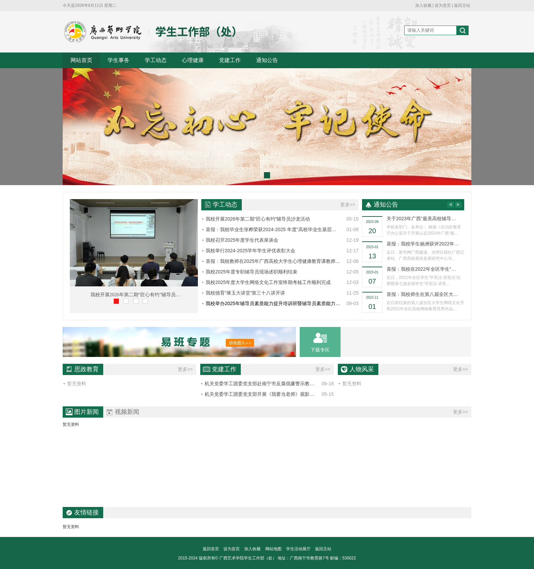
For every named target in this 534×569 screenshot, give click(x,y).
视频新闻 (127, 411)
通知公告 (267, 60)
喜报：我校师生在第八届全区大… (422, 294)
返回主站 (462, 5)
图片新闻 (86, 411)
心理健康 (193, 60)
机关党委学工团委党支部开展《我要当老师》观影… (259, 394)
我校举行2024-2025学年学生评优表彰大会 (250, 250)
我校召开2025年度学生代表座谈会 (242, 240)
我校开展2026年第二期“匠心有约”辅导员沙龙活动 (258, 219)
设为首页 (443, 5)
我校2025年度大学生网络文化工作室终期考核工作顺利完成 (268, 282)
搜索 (462, 31)
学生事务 (118, 60)
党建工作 (230, 60)
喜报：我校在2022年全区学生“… (421, 269)
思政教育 (86, 369)
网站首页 (81, 60)
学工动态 (156, 60)
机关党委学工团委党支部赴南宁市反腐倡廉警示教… (259, 383)
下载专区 (320, 350)
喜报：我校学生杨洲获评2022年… (423, 243)
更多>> (347, 204)
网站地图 (273, 548)
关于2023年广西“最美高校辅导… (421, 218)
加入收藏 (423, 5)
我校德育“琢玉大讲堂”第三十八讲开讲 (245, 293)
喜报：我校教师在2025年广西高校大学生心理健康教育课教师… (273, 261)
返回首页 (211, 548)
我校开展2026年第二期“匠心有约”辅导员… (135, 294)
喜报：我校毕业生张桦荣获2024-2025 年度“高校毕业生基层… (271, 229)
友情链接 (86, 512)
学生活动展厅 (298, 548)
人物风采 (361, 369)
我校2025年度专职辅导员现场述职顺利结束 (251, 271)
